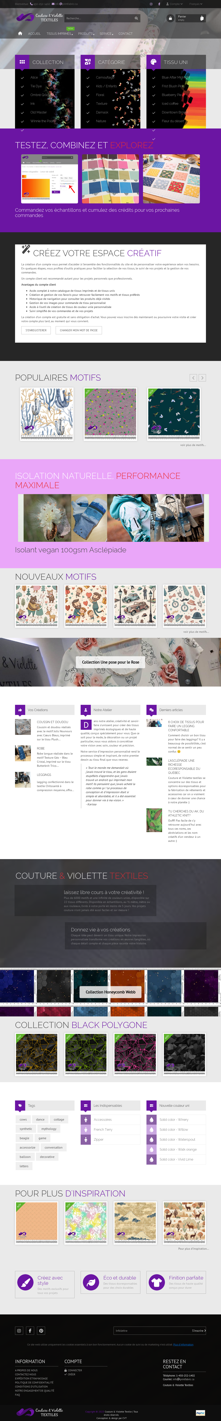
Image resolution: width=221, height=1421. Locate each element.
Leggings (44, 774)
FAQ (17, 1394)
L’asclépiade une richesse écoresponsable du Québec (184, 766)
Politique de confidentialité (34, 1382)
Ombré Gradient (35, 95)
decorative (47, 1157)
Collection (48, 62)
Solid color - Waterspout (171, 1140)
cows (23, 1119)
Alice (27, 77)
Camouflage (98, 77)
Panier (188, 18)
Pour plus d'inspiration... (193, 1248)
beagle (24, 1138)
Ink (26, 103)
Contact (126, 33)
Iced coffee (163, 103)
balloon (25, 1157)
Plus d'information (183, 1344)
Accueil (34, 33)
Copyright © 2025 (94, 1411)
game (42, 1138)
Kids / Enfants (100, 86)
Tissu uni (176, 62)
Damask (95, 112)
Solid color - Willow (167, 1130)
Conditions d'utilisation (31, 1386)
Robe (41, 748)
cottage (59, 1119)
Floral (93, 95)
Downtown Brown (168, 112)
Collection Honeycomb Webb (110, 992)
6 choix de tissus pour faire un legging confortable (186, 726)
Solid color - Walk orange (172, 1149)
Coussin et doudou (52, 722)
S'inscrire (199, 1330)
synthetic (26, 1129)
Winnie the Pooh (35, 121)
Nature (94, 121)
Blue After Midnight (169, 77)
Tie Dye (29, 86)
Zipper (92, 1140)
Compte (174, 3)
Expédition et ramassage (31, 1378)
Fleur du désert (166, 121)
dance (40, 1119)
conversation (54, 1147)
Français (196, 3)
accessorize (27, 1147)
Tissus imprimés (61, 32)
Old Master (32, 112)
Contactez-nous (25, 1374)
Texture (95, 103)
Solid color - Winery (167, 1120)
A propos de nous (26, 1370)
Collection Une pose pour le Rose (110, 662)
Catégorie (111, 62)
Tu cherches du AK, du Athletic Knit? (186, 813)
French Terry (97, 1130)
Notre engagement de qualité (34, 1390)
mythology (48, 1129)
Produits (86, 34)
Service (107, 34)
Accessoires (96, 1120)
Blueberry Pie (165, 95)
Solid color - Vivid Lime (170, 1159)
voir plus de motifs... (193, 445)
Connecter (73, 1370)
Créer (69, 1374)
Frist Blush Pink (166, 86)
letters (24, 1166)
